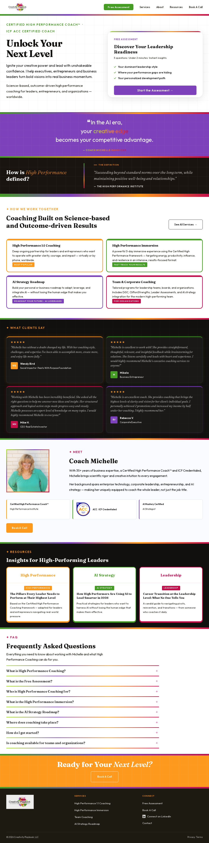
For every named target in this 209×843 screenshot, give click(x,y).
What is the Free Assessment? (82, 681)
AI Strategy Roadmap (87, 823)
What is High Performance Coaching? (82, 671)
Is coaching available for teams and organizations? (82, 743)
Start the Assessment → (155, 90)
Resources (176, 7)
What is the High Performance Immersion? (82, 702)
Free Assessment (118, 7)
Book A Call (196, 7)
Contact (147, 823)
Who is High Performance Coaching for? (82, 691)
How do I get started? (82, 732)
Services (145, 7)
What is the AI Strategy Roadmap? (82, 712)
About (160, 7)
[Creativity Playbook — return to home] (17, 7)
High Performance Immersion (91, 810)
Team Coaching (83, 817)
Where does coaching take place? (82, 722)
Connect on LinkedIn (156, 816)
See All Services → (185, 224)
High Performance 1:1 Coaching (92, 803)
